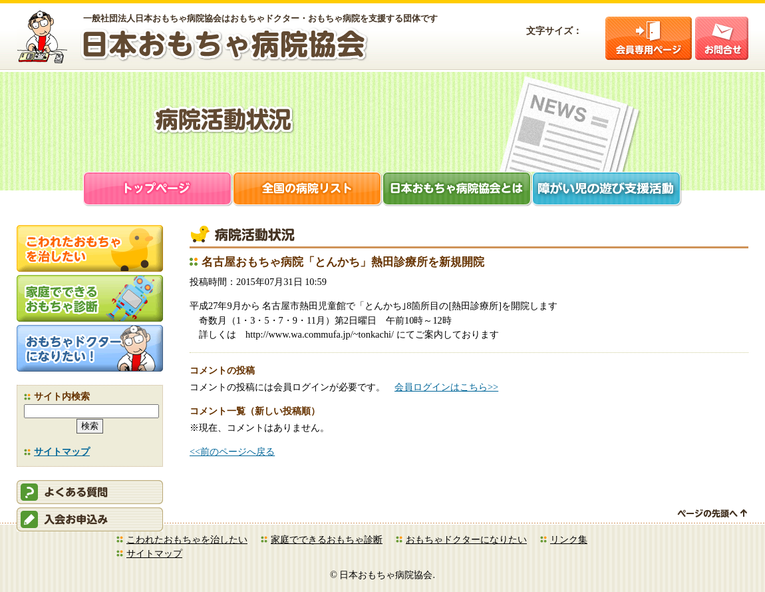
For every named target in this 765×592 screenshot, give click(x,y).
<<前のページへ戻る (232, 451)
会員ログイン (648, 38)
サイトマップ (62, 451)
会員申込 (90, 519)
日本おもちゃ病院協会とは (457, 190)
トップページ (158, 190)
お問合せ (721, 38)
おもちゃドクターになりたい (466, 539)
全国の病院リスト (307, 190)
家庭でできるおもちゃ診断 (326, 539)
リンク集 (568, 539)
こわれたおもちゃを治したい (186, 539)
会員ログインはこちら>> (446, 387)
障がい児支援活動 (607, 190)
